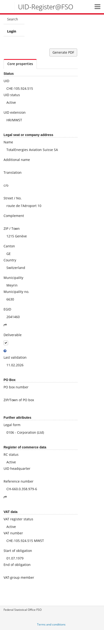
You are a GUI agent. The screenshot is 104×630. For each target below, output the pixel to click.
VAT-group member (19, 577)
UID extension (15, 112)
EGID (7, 309)
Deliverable (13, 335)
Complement (14, 215)
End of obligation (17, 564)
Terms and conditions (51, 624)
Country (10, 260)
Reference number (18, 481)
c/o (6, 185)
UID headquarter (17, 468)
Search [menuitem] (12, 19)
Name (8, 142)
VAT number (13, 533)
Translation (13, 172)
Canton (9, 246)
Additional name (17, 159)
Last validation (15, 357)
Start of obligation (18, 550)
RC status (11, 454)
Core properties (20, 63)
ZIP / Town (12, 228)
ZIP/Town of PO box (19, 400)
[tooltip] (5, 351)
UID (6, 81)
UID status (12, 95)
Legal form (12, 425)
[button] (97, 6)
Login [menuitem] (11, 31)
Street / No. (13, 198)
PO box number (16, 387)
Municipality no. (16, 291)
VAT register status (18, 519)
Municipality (13, 277)
